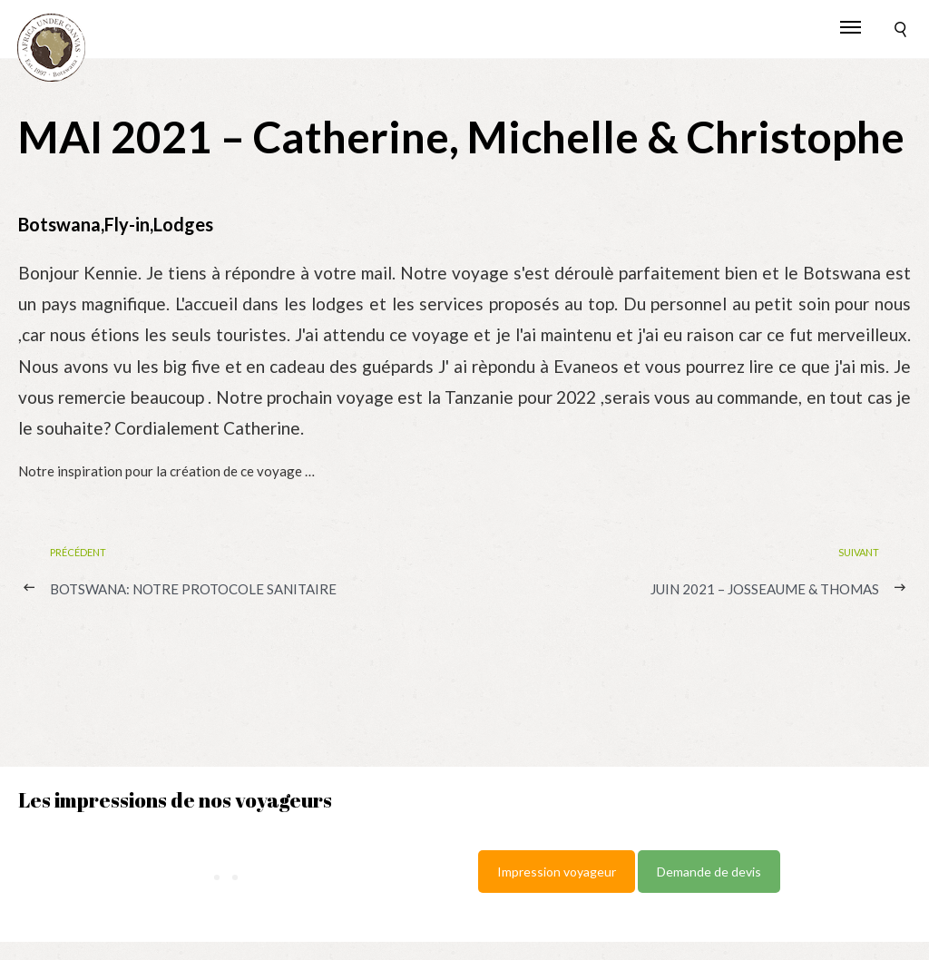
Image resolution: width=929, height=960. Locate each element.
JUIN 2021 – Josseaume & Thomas (764, 589)
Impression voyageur (556, 871)
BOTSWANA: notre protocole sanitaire (193, 589)
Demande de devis (709, 871)
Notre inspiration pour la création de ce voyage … (166, 471)
